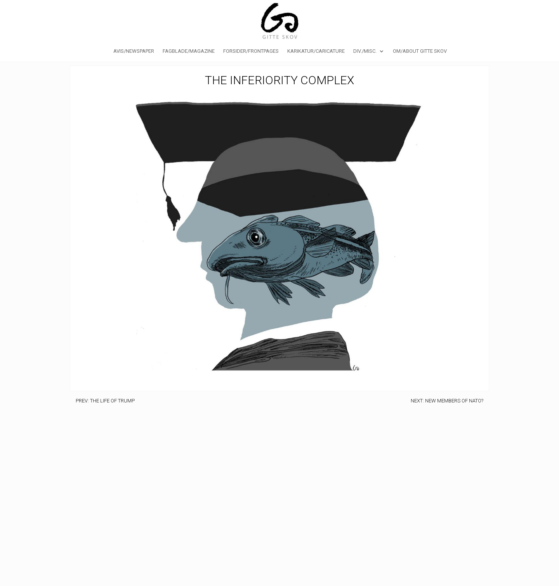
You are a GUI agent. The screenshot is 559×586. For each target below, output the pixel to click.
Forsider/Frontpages (251, 51)
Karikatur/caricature (316, 51)
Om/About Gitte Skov (420, 51)
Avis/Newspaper (133, 51)
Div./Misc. (365, 51)
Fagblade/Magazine (189, 51)
